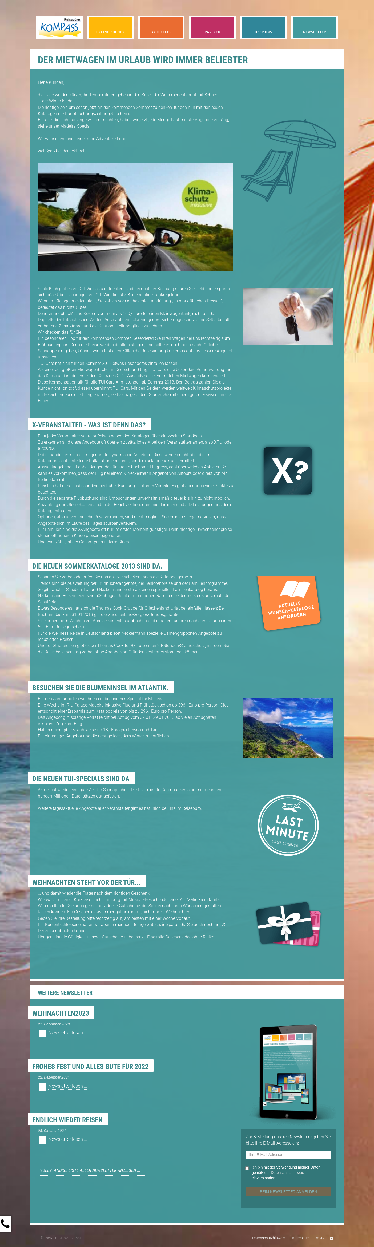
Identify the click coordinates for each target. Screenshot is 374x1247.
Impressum (300, 1238)
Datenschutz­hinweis (287, 1172)
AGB (320, 1238)
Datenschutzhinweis (268, 1238)
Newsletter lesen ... (67, 1032)
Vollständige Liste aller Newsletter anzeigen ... (90, 1170)
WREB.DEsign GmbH (64, 1238)
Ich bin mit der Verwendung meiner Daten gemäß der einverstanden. (286, 1172)
